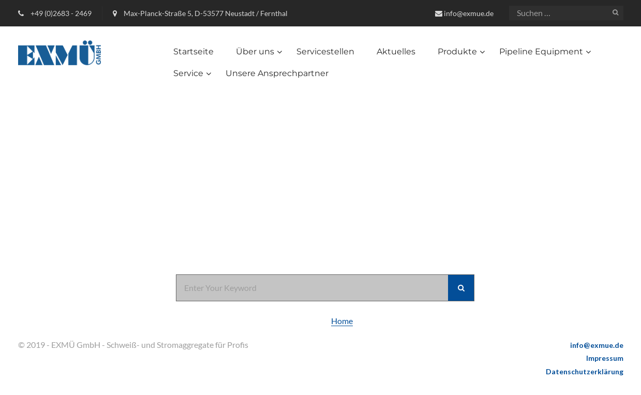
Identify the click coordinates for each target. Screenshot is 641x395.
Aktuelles (396, 51)
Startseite (193, 51)
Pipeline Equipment (541, 51)
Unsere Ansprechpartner (277, 73)
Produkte (457, 51)
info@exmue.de (469, 13)
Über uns (255, 51)
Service (188, 73)
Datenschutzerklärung (584, 371)
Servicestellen (325, 51)
